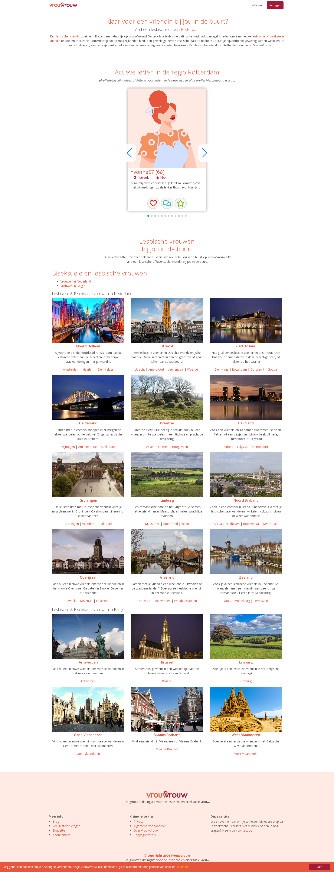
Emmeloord (260, 447)
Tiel (94, 447)
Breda (218, 524)
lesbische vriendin (68, 36)
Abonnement (62, 835)
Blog (56, 821)
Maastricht (152, 524)
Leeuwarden (162, 601)
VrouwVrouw (262, 45)
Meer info (183, 867)
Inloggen (275, 5)
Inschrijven (256, 5)
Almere (228, 447)
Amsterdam (71, 369)
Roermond (170, 524)
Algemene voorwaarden (150, 826)
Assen (150, 447)
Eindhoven (232, 524)
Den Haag (222, 369)
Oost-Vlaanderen (88, 734)
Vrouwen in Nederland (75, 281)
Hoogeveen (180, 447)
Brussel (167, 662)
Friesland (167, 577)
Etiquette (59, 830)
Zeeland (246, 577)
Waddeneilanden (185, 601)
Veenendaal (176, 369)
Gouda (272, 369)
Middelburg (242, 601)
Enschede (102, 601)
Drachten (143, 601)
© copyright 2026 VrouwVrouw (167, 855)
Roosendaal (251, 524)
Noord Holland (88, 346)
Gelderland (88, 423)
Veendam (88, 524)
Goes (227, 601)
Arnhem (83, 447)
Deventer (86, 601)
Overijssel (88, 577)
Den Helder (105, 369)
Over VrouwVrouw (146, 830)
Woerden (193, 369)
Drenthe (167, 423)
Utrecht (167, 346)
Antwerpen (88, 662)
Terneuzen (260, 601)
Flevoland (246, 423)
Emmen (163, 447)
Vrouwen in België (72, 286)
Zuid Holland (246, 346)
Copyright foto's (145, 835)
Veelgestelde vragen (66, 826)
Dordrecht (257, 369)
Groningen (88, 500)
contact (243, 830)
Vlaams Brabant (167, 734)
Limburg (167, 500)
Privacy (138, 821)
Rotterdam (190, 29)
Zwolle (71, 601)
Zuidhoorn (105, 524)
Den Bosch (270, 524)
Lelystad (242, 447)
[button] (167, 203)
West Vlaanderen (246, 734)
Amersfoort (156, 369)
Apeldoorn (108, 447)
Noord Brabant (245, 500)
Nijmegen (68, 447)
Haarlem (88, 369)
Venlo (185, 524)
